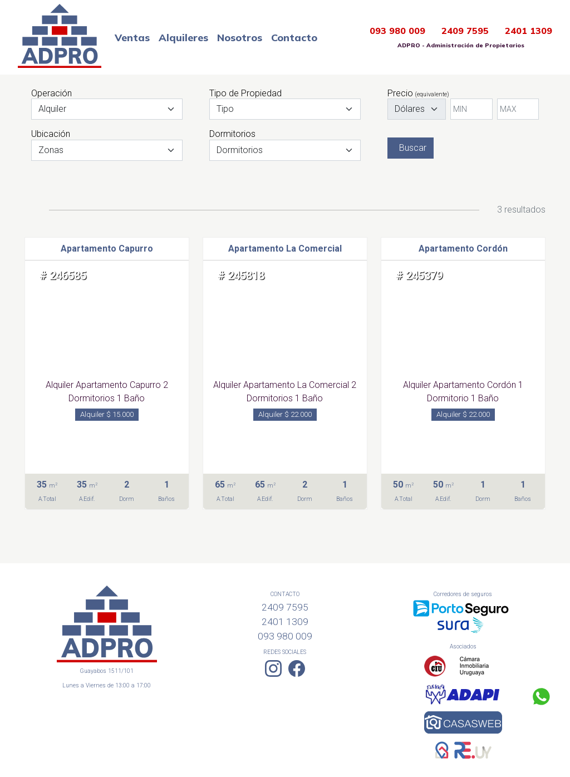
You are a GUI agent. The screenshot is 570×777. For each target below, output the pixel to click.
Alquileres (183, 37)
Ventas (132, 37)
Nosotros (239, 37)
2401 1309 (528, 30)
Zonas (50, 150)
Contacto (294, 37)
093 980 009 (397, 30)
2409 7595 (465, 30)
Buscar (412, 147)
